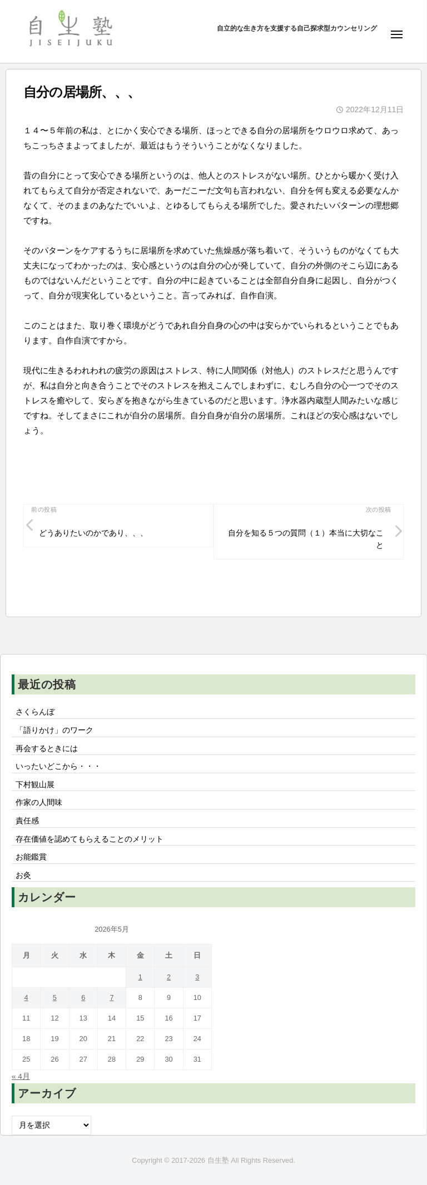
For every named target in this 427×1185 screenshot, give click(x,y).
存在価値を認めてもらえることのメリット (89, 839)
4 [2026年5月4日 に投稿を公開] (26, 997)
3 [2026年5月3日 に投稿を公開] (197, 977)
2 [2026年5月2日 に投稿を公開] (169, 977)
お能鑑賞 (31, 857)
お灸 (23, 875)
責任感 (27, 821)
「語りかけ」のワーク (54, 730)
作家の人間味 (39, 802)
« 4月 (21, 1076)
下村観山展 (35, 785)
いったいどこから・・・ (58, 766)
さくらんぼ (35, 712)
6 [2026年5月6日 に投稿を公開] (83, 997)
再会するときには (47, 748)
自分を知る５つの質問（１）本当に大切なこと (306, 539)
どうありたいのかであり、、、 (93, 533)
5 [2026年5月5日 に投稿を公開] (55, 997)
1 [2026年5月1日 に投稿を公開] (140, 977)
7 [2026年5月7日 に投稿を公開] (111, 997)
